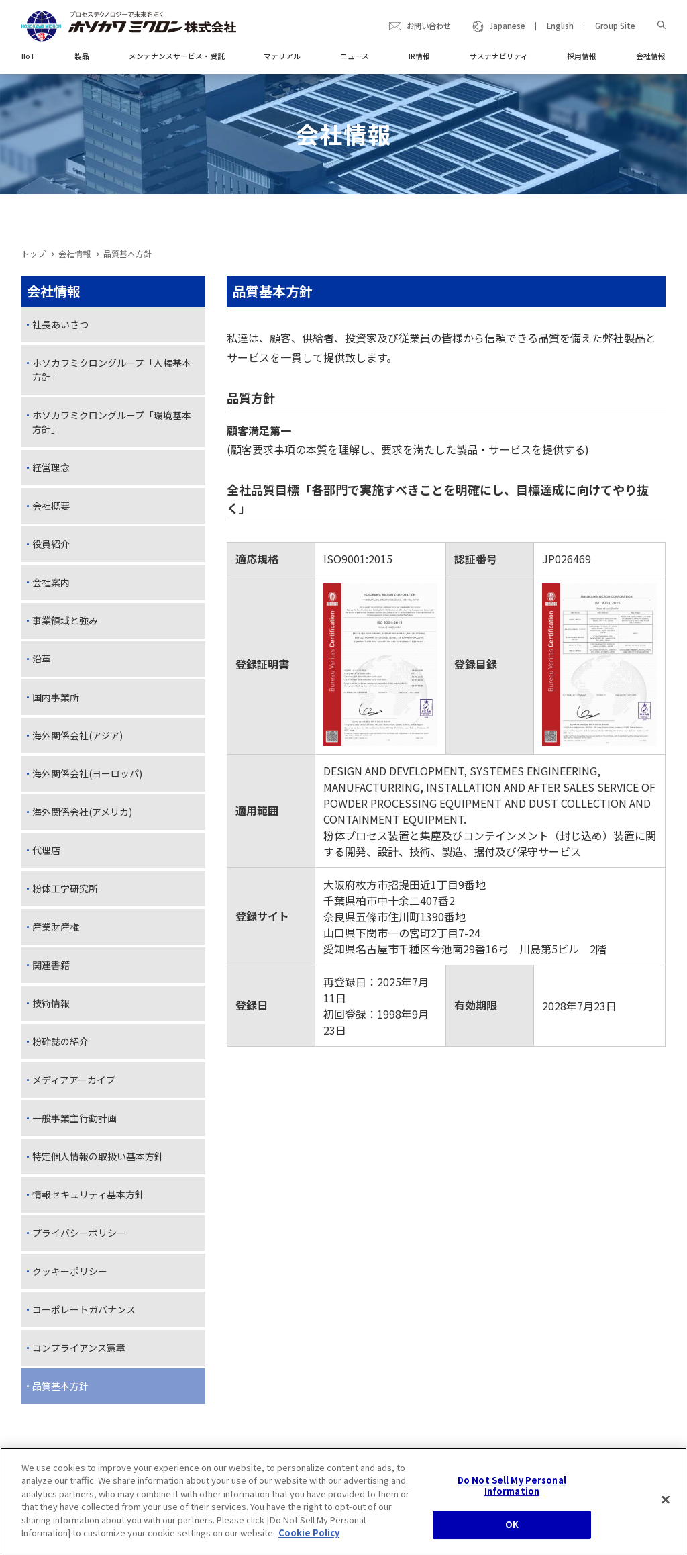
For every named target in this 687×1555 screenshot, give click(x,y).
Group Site (615, 25)
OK (512, 1531)
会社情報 (74, 253)
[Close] (665, 1506)
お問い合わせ (429, 25)
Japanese (507, 25)
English (560, 25)
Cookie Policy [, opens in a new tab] (308, 1539)
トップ (33, 253)
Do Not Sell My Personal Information (512, 1491)
